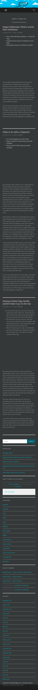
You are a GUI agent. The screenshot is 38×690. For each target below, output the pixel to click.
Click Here (18, 486)
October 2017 (6, 605)
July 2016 (5, 662)
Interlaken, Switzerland (22, 585)
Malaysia (5, 526)
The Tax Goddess (14, 484)
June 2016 (5, 666)
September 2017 (7, 609)
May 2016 (5, 670)
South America (7, 539)
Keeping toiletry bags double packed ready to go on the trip (17, 302)
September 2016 (7, 653)
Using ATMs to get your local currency (14, 472)
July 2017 (5, 618)
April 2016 (5, 675)
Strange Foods (7, 544)
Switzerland (6, 548)
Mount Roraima (17, 576)
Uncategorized (7, 557)
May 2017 (5, 627)
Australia (5, 509)
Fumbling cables (7, 453)
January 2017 (6, 644)
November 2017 (7, 600)
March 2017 (6, 635)
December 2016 (7, 648)
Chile (4, 513)
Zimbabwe (6, 561)
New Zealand (6, 531)
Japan (4, 522)
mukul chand (6, 576)
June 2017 (5, 622)
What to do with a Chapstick (16, 132)
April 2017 (5, 631)
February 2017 (7, 640)
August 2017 (6, 613)
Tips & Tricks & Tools (9, 553)
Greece (5, 518)
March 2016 (6, 679)
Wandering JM (7, 572)
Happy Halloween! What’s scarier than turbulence (18, 28)
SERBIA (5, 535)
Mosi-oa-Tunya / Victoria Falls (22, 572)
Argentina (5, 504)
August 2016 (6, 657)
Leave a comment (18, 32)
